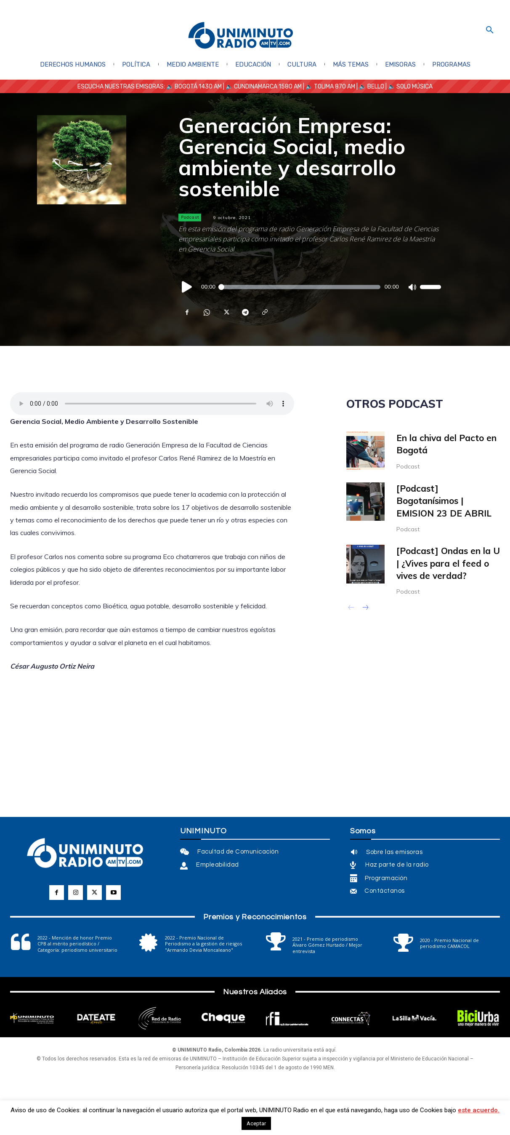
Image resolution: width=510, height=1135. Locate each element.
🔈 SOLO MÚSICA (410, 86)
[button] (490, 30)
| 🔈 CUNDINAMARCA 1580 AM (262, 86)
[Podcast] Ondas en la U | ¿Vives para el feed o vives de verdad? (448, 563)
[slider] (300, 287)
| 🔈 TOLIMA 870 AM (328, 86)
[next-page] (365, 608)
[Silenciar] (412, 287)
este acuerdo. (478, 1110)
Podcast (189, 217)
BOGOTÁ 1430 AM (198, 86)
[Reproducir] (187, 287)
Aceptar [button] (256, 1123)
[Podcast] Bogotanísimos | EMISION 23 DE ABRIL (443, 501)
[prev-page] (351, 608)
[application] (309, 286)
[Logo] (240, 36)
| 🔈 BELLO (369, 86)
